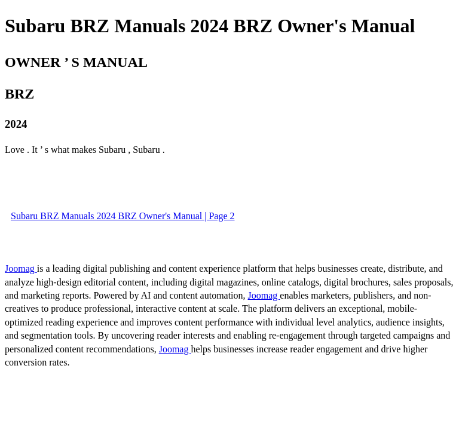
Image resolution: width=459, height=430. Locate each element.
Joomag (21, 268)
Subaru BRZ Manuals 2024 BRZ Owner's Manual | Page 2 (123, 216)
